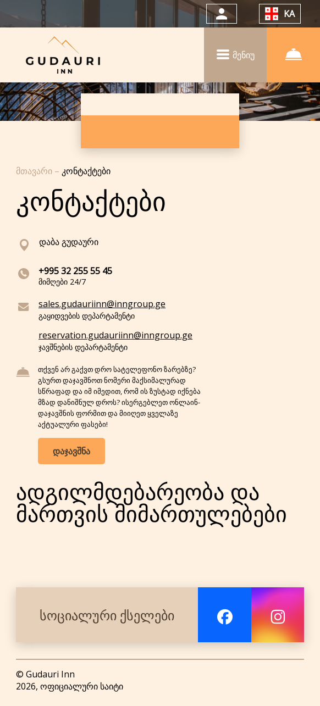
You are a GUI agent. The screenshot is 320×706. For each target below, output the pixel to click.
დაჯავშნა (71, 451)
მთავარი (35, 171)
